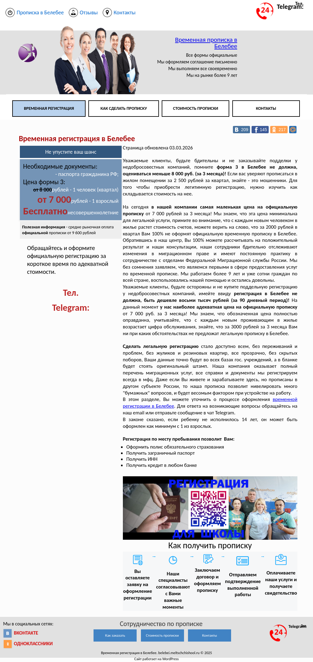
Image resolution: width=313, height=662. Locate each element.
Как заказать (115, 635)
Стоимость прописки (195, 108)
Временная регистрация (49, 108)
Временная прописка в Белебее (206, 43)
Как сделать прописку (124, 108)
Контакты (266, 108)
